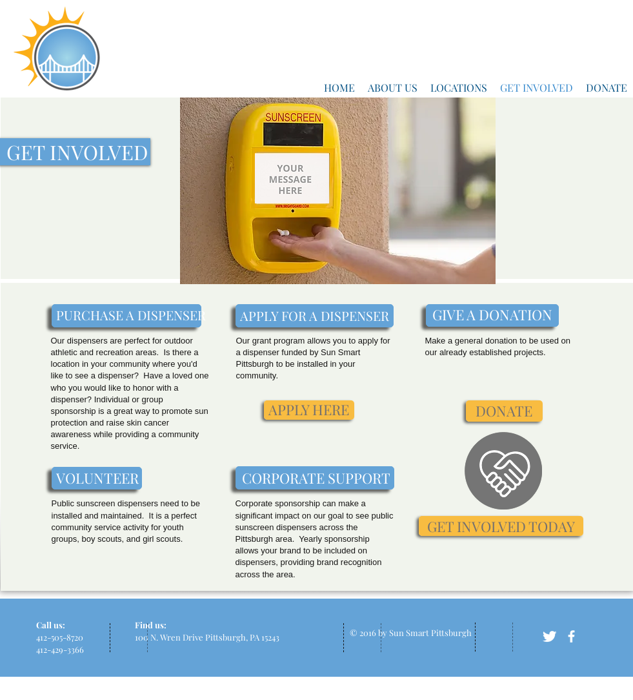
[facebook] (571, 636)
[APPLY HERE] (309, 410)
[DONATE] (504, 411)
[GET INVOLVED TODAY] (501, 526)
